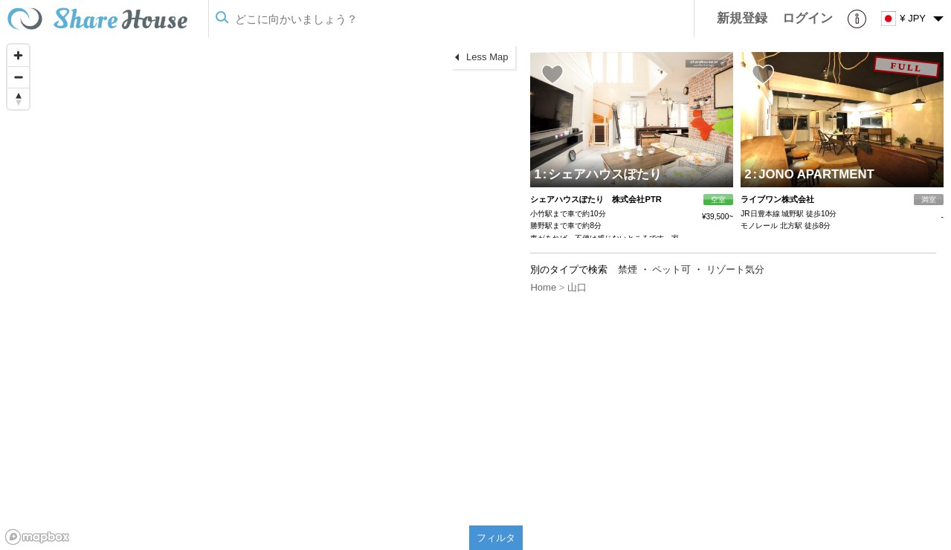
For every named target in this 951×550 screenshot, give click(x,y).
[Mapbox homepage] (37, 537)
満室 (928, 199)
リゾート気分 (735, 269)
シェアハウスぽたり (603, 174)
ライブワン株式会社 (777, 199)
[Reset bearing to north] (18, 98)
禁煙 (627, 269)
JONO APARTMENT (813, 174)
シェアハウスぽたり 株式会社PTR (595, 199)
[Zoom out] (18, 77)
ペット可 (671, 269)
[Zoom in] (18, 55)
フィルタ (496, 537)
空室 (718, 199)
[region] (261, 293)
